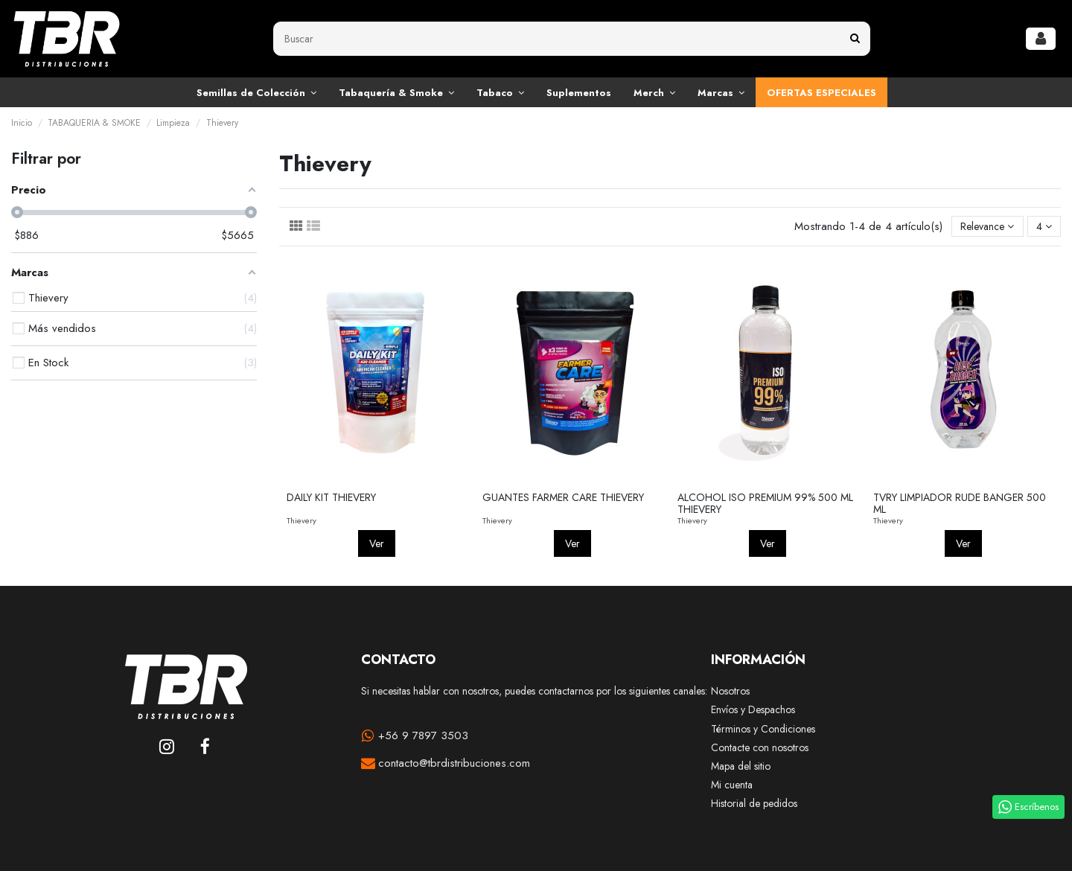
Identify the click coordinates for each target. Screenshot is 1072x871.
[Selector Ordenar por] (987, 226)
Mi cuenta (732, 785)
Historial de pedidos (754, 804)
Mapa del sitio (740, 766)
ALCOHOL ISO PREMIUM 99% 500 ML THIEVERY (765, 503)
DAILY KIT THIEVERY (331, 497)
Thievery (301, 520)
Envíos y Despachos (753, 710)
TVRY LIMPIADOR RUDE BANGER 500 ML (959, 503)
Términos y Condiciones (763, 729)
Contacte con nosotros (759, 748)
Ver (376, 543)
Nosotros (730, 691)
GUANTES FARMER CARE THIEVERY (563, 497)
